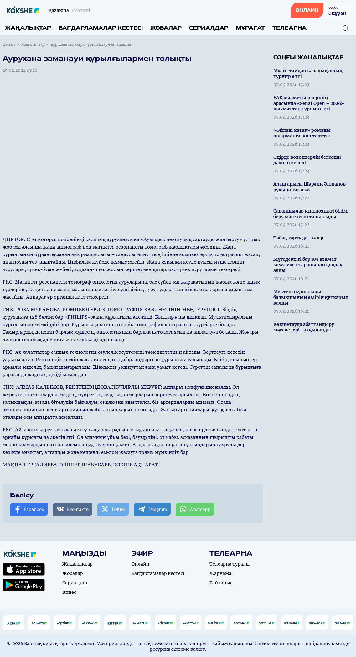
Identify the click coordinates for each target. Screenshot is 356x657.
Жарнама (220, 573)
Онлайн (140, 564)
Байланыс (220, 583)
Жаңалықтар (28, 28)
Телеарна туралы (229, 564)
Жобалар (166, 28)
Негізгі (9, 44)
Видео (69, 592)
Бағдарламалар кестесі (101, 28)
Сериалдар (208, 28)
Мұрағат (250, 28)
